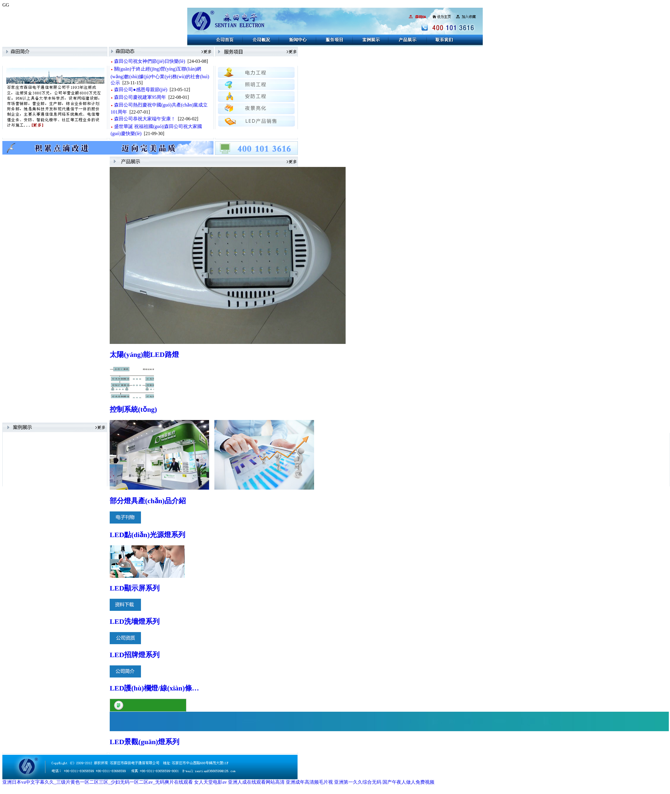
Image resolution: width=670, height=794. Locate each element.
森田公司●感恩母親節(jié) (140, 89)
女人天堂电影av (210, 782)
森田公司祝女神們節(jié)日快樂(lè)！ (149, 61)
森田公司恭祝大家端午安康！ (144, 118)
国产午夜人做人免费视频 (408, 782)
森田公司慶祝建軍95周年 (140, 97)
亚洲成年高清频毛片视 (309, 782)
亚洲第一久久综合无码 (357, 782)
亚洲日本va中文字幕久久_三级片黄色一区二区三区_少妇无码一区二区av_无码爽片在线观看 (97, 782)
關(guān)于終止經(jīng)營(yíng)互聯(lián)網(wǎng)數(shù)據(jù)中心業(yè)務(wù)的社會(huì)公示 (160, 75)
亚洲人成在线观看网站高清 (256, 782)
